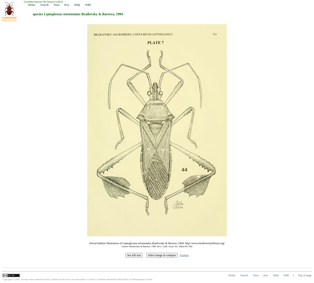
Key (66, 4)
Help (77, 4)
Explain (184, 255)
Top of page (305, 275)
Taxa (57, 4)
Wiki (88, 4)
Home (31, 4)
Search (44, 4)
